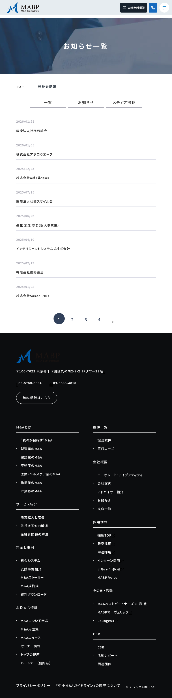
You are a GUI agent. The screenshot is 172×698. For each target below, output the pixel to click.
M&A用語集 (30, 629)
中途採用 (106, 552)
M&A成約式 (30, 586)
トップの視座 (30, 654)
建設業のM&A (31, 457)
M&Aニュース (31, 638)
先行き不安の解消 (34, 526)
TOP (20, 86)
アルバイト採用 (110, 569)
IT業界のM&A (31, 491)
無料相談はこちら (36, 397)
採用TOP (106, 535)
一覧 (48, 102)
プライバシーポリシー (33, 685)
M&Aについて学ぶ (34, 621)
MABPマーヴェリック (114, 612)
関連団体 (104, 664)
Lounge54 (107, 621)
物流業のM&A (31, 483)
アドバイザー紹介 (110, 492)
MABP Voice (107, 577)
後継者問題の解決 (34, 534)
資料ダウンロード (34, 594)
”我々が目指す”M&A (36, 440)
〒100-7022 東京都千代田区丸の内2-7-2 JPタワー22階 (60, 371)
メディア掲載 (123, 102)
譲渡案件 (104, 440)
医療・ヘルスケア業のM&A (40, 474)
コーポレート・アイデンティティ (119, 475)
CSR (100, 647)
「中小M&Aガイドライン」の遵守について (88, 685)
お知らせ (86, 102)
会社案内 (104, 483)
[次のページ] (112, 318)
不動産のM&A (31, 466)
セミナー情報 (31, 646)
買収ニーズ (105, 449)
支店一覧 (104, 509)
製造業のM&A (31, 449)
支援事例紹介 (31, 569)
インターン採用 (110, 561)
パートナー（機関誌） (36, 663)
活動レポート (107, 655)
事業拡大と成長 (33, 517)
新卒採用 (106, 544)
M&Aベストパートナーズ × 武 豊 (122, 604)
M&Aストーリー (32, 577)
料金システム (30, 561)
